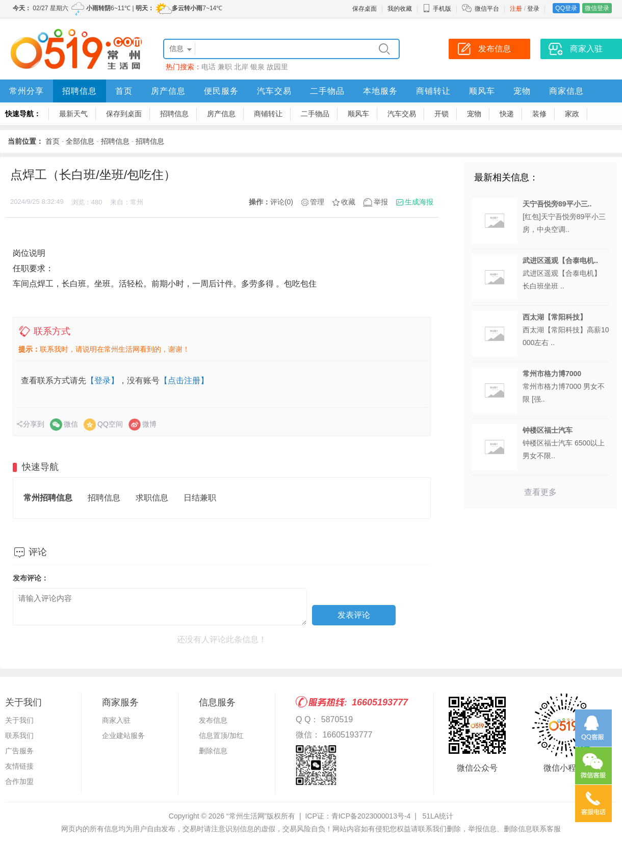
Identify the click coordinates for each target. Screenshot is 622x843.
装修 (539, 114)
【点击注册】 (184, 380)
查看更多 (540, 492)
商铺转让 (433, 91)
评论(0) (281, 202)
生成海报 (419, 202)
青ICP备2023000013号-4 (371, 816)
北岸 (241, 67)
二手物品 (327, 91)
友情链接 (19, 766)
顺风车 (482, 91)
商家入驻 (116, 720)
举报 (381, 202)
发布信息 (213, 720)
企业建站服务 (123, 735)
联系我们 (19, 735)
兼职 (225, 67)
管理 (317, 202)
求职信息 (152, 497)
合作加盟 (19, 781)
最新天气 (73, 114)
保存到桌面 (124, 114)
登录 (533, 8)
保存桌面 (364, 8)
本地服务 (380, 91)
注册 (516, 8)
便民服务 (221, 91)
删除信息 (213, 751)
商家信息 (566, 91)
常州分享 (26, 91)
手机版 (437, 8)
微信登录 (597, 8)
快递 (507, 114)
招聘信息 (79, 91)
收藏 (348, 202)
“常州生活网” (246, 816)
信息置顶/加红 (221, 735)
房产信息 (168, 91)
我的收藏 (399, 8)
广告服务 (19, 751)
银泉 (257, 67)
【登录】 (102, 380)
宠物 (522, 91)
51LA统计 (437, 816)
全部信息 (80, 141)
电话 (208, 67)
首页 (124, 91)
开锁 (441, 114)
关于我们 (19, 720)
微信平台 (487, 8)
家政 (572, 114)
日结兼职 (200, 497)
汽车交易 (274, 91)
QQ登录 (566, 8)
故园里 (277, 67)
